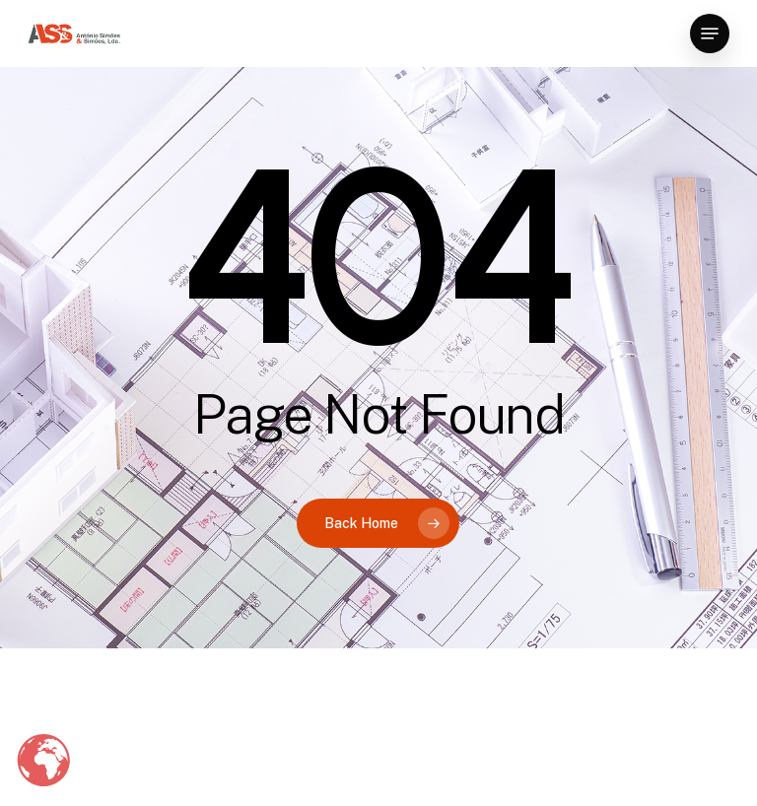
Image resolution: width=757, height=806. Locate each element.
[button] (709, 33)
